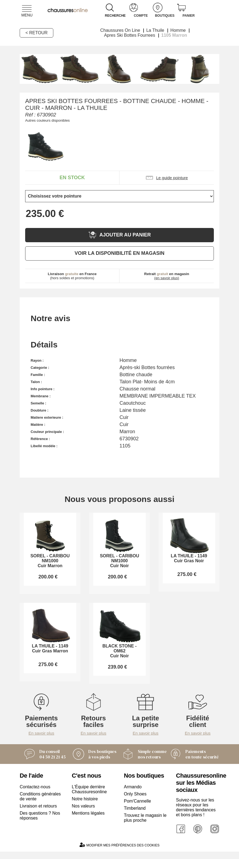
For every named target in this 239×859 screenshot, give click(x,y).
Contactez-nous (35, 794)
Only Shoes (135, 801)
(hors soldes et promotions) (72, 276)
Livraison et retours (38, 813)
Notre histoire (85, 806)
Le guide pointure (166, 178)
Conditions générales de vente (40, 804)
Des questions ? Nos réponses (40, 823)
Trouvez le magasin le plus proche (145, 825)
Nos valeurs (83, 813)
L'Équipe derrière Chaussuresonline (89, 796)
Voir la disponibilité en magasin (119, 253)
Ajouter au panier (119, 235)
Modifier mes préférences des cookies (119, 852)
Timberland (134, 815)
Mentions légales (88, 820)
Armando (133, 794)
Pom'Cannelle (137, 808)
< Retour (36, 32)
